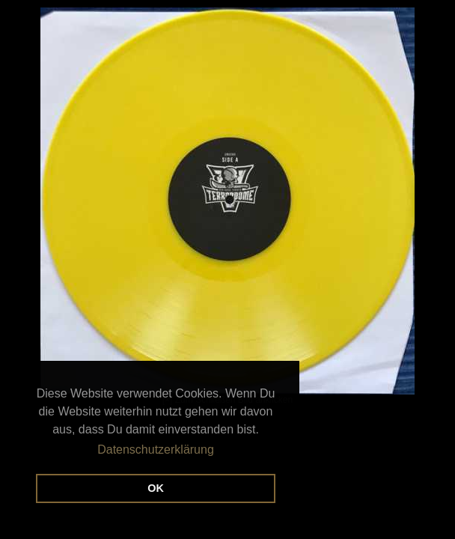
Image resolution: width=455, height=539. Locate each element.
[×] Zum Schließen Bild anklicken (213, 206)
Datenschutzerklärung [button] (155, 449)
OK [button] (155, 488)
